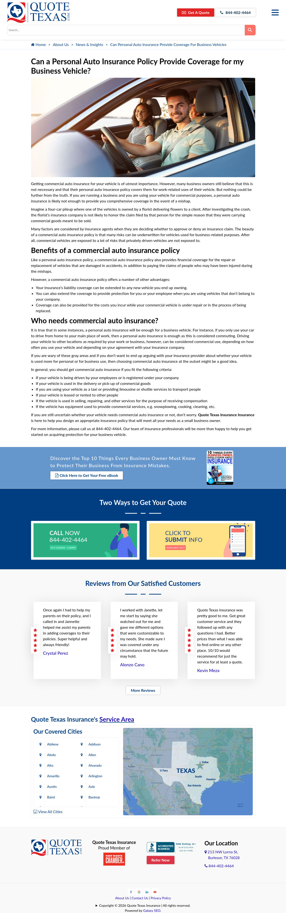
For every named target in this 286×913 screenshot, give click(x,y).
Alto (50, 765)
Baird (51, 797)
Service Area (117, 719)
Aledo (51, 755)
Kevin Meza (208, 670)
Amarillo (53, 776)
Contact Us (140, 898)
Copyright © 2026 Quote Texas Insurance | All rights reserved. (145, 905)
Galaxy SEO (151, 910)
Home (38, 44)
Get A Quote (195, 12)
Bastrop (94, 797)
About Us (61, 44)
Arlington (95, 776)
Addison (95, 744)
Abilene (53, 744)
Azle (92, 786)
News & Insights (89, 44)
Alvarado (95, 765)
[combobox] (126, 30)
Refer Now (161, 860)
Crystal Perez (55, 653)
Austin (52, 786)
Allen (92, 755)
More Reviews (143, 690)
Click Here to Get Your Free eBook (86, 475)
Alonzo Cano (132, 664)
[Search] (250, 30)
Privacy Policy (161, 898)
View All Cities (50, 811)
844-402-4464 (235, 12)
